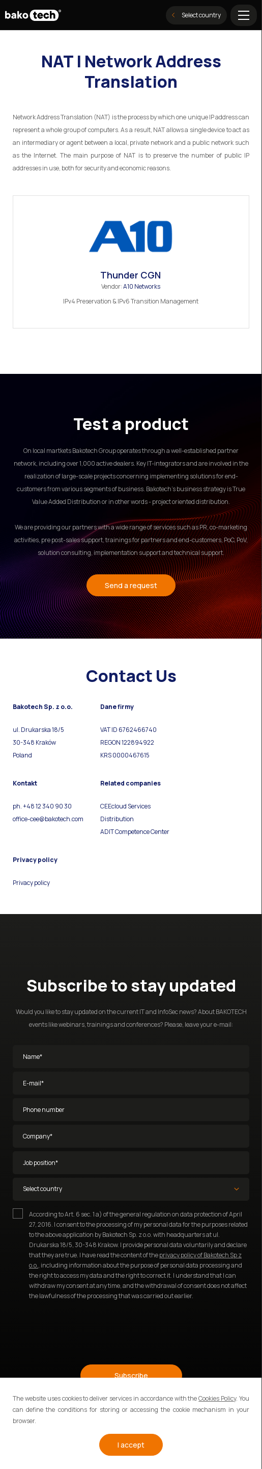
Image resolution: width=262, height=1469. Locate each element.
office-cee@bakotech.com (48, 819)
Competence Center (141, 831)
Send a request (131, 585)
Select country (196, 15)
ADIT (107, 831)
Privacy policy (31, 882)
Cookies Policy (217, 1398)
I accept (131, 1445)
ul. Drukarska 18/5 (38, 729)
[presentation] (90, 1328)
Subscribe (131, 1375)
